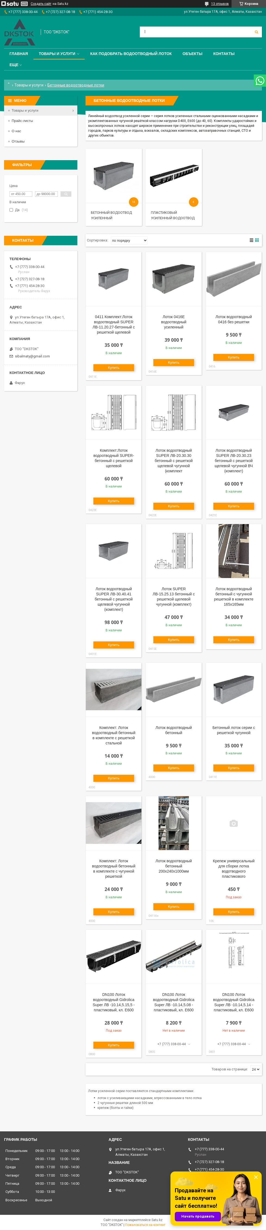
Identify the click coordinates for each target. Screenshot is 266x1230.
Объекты (192, 53)
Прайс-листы (22, 121)
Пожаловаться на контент (145, 1225)
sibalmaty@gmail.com (32, 356)
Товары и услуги (57, 53)
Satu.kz (157, 1220)
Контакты (224, 53)
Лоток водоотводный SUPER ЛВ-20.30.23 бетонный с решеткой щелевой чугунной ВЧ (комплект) (234, 460)
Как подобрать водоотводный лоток (131, 53)
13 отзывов (220, 4)
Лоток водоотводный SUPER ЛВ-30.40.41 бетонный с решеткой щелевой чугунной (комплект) (114, 599)
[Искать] (256, 32)
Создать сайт (41, 4)
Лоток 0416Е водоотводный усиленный (173, 322)
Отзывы (18, 141)
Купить (113, 368)
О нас (16, 131)
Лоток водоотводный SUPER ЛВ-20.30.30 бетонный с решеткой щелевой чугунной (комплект (174, 460)
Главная (19, 53)
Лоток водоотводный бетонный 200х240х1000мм (174, 866)
